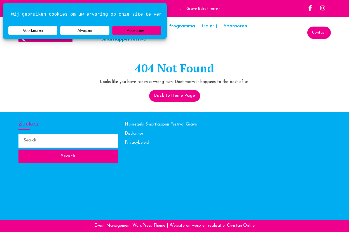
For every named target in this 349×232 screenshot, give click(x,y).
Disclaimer (134, 134)
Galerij (209, 26)
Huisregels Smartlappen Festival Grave (161, 124)
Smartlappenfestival (124, 39)
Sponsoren (235, 26)
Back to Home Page (172, 94)
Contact (319, 32)
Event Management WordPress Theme (130, 226)
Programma (181, 26)
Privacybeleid (137, 143)
